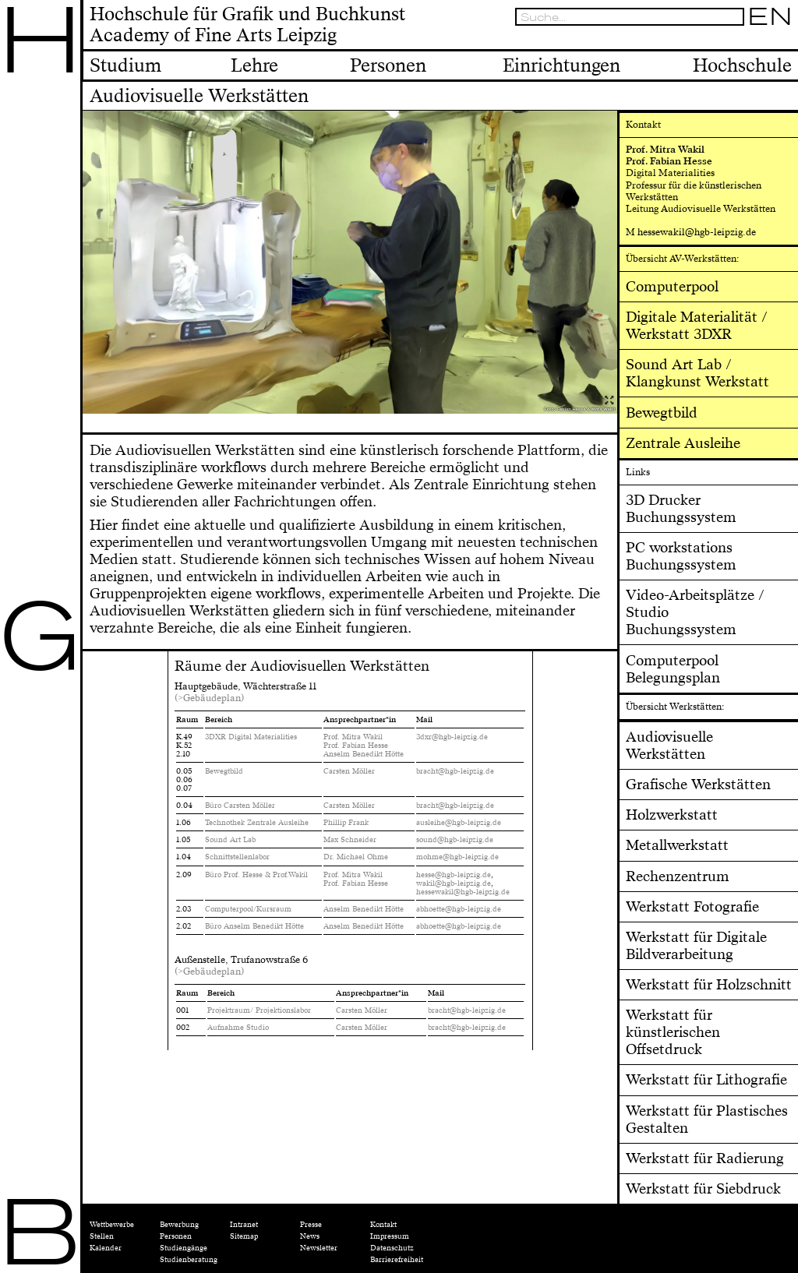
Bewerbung (179, 1224)
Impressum (389, 1236)
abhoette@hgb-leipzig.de (459, 909)
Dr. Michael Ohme (355, 857)
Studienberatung (188, 1259)
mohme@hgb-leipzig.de (457, 857)
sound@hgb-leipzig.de (454, 840)
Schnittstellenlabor (237, 857)
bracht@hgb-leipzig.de (455, 771)
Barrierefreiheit (396, 1259)
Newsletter (318, 1248)
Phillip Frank (346, 822)
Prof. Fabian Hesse (355, 745)
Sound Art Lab (230, 840)
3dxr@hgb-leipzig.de (452, 737)
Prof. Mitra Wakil (353, 737)
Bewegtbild (224, 771)
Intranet (244, 1224)
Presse (311, 1224)
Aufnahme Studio (238, 1027)
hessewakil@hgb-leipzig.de (464, 892)
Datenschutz (392, 1248)
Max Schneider (349, 840)
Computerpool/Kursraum (248, 909)
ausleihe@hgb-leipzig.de (458, 822)
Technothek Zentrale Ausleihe (257, 822)
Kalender (106, 1248)
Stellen (102, 1236)
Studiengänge (183, 1248)
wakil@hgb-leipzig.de (453, 883)
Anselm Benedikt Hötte (363, 754)
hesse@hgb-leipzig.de (453, 875)
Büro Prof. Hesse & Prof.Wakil (256, 875)
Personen (176, 1236)
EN (770, 16)
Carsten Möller (349, 771)
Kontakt (383, 1224)
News (310, 1236)
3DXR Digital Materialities (251, 737)
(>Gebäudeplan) (209, 698)
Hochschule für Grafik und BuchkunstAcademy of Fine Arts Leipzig (247, 26)
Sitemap (244, 1236)
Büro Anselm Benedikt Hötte (254, 926)
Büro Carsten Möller (240, 805)
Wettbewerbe (112, 1224)
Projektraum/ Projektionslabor (259, 1010)
